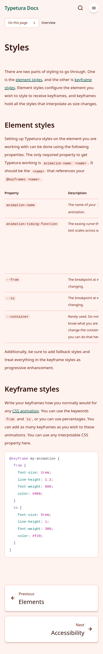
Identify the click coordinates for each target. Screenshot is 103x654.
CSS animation (25, 410)
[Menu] (93, 8)
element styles (29, 79)
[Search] (80, 8)
